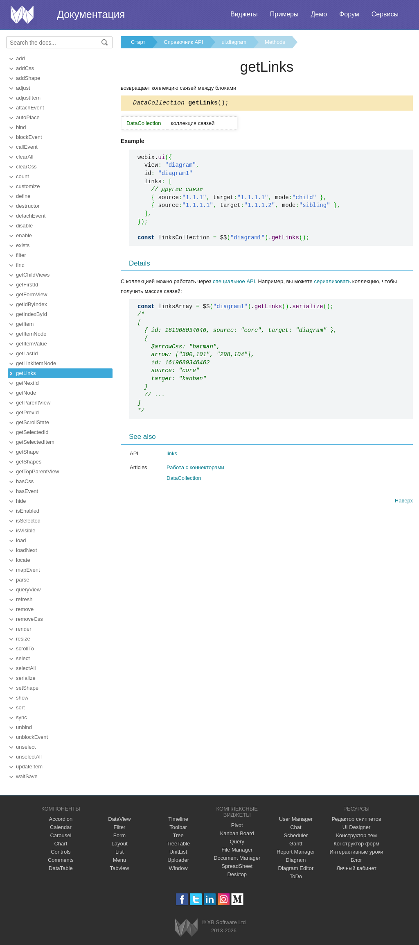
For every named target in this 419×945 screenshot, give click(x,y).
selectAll (26, 668)
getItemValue (31, 344)
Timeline (178, 819)
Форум (349, 14)
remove (25, 609)
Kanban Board (237, 833)
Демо (319, 14)
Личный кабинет (356, 868)
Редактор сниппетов (356, 819)
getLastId (27, 353)
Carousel (60, 835)
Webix (186, 927)
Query (237, 841)
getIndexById (31, 314)
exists (22, 245)
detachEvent (30, 216)
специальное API (234, 282)
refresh (24, 599)
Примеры (284, 14)
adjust (23, 88)
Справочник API (183, 42)
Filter (120, 827)
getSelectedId (32, 432)
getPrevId (27, 412)
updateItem (29, 766)
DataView (119, 819)
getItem (25, 324)
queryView (28, 589)
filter (21, 255)
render (24, 629)
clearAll (25, 157)
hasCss (25, 481)
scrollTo (25, 648)
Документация (91, 14)
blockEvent (29, 137)
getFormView (31, 294)
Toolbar (178, 827)
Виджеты (244, 14)
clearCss (26, 167)
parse (22, 580)
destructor (28, 206)
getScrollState (32, 422)
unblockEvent (32, 737)
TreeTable (178, 844)
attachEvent (30, 107)
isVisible (25, 530)
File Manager (236, 850)
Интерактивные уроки (356, 852)
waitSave (27, 776)
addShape (28, 78)
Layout (119, 844)
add (20, 58)
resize (23, 639)
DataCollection (184, 479)
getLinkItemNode (36, 363)
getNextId (27, 383)
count (22, 176)
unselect (26, 747)
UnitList (178, 852)
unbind (24, 727)
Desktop (237, 874)
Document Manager (237, 858)
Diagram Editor (296, 868)
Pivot (237, 825)
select (23, 658)
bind (21, 127)
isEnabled (27, 511)
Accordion (60, 819)
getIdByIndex (31, 304)
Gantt (295, 844)
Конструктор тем (356, 835)
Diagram (296, 860)
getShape (27, 452)
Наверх (404, 502)
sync (21, 717)
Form (119, 835)
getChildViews (33, 275)
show (22, 698)
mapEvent (28, 570)
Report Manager (296, 852)
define (23, 196)
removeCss (29, 619)
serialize (26, 678)
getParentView (33, 403)
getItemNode (31, 334)
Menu (119, 860)
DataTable (61, 868)
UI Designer (356, 827)
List (119, 852)
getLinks (26, 373)
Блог (356, 860)
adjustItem (28, 98)
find (20, 265)
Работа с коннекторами (195, 469)
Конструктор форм (356, 844)
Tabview (119, 868)
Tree (178, 835)
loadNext (26, 550)
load (21, 540)
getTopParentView (37, 471)
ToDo (296, 876)
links (172, 455)
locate (23, 560)
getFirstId (27, 285)
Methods (275, 42)
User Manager (296, 819)
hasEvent (27, 491)
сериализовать (332, 282)
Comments (61, 860)
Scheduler (296, 835)
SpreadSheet (236, 866)
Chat (295, 827)
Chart (60, 844)
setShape (27, 688)
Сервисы (385, 14)
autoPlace (28, 117)
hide (21, 501)
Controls (60, 852)
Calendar (61, 827)
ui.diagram (233, 42)
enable (24, 235)
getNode (26, 393)
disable (24, 226)
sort (20, 707)
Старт (138, 42)
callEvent (27, 147)
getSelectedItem (35, 442)
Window (178, 868)
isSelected (28, 521)
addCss (25, 68)
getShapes (28, 462)
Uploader (178, 860)
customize (28, 186)
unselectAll (29, 757)
